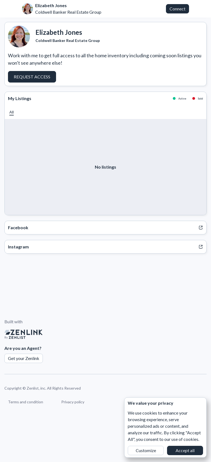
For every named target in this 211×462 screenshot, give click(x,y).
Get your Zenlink (23, 358)
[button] (11, 112)
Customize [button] (146, 450)
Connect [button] (177, 8)
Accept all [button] (185, 450)
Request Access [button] (32, 76)
